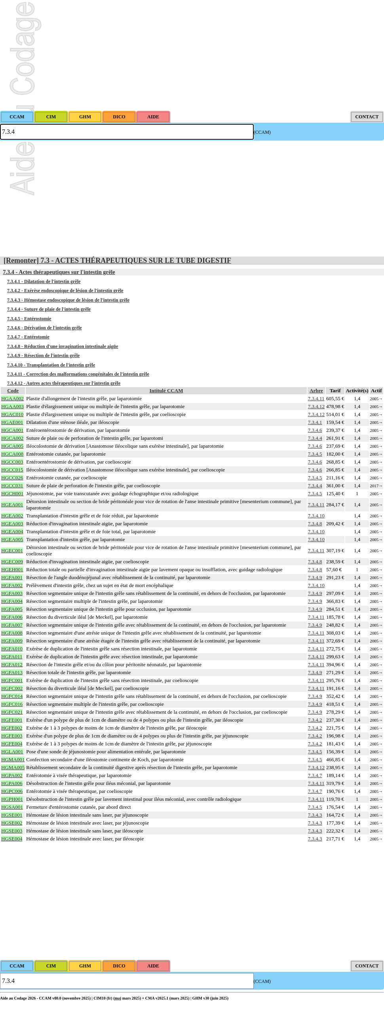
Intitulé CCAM (166, 390)
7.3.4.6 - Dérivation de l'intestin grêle (44, 328)
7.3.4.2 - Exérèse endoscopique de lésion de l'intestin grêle (65, 290)
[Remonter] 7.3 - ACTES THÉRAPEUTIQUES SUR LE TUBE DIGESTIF (117, 260)
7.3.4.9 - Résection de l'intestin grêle (43, 355)
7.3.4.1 (315, 422)
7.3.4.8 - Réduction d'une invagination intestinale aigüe (62, 346)
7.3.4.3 (315, 815)
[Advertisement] (192, 55)
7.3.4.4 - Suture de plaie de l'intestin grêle (49, 309)
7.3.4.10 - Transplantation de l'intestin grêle (51, 365)
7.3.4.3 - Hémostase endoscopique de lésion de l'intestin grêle (68, 300)
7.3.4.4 (315, 438)
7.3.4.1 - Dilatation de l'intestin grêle (43, 281)
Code (13, 390)
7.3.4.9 (315, 577)
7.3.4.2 (315, 720)
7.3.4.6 (315, 430)
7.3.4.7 (315, 775)
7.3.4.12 (316, 406)
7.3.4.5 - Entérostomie (29, 318)
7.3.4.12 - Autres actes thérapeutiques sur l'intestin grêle (63, 383)
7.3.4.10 (316, 516)
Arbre (316, 390)
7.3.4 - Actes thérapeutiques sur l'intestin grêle (59, 272)
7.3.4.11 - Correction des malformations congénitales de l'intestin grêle (78, 374)
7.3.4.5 (315, 454)
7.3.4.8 (315, 523)
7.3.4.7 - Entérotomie (28, 337)
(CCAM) (262, 132)
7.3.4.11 (316, 398)
